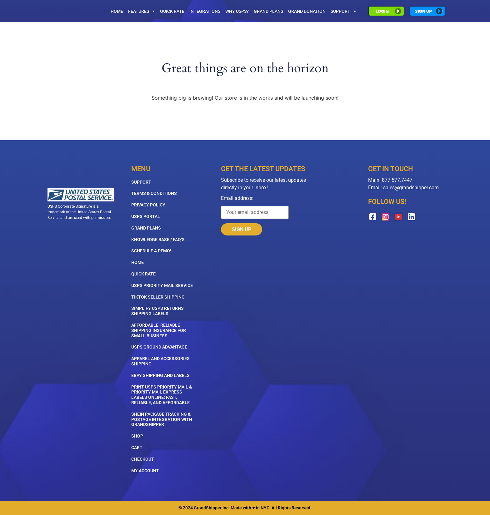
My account (145, 470)
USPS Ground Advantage (159, 346)
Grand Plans (268, 11)
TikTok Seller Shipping (158, 297)
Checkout (142, 459)
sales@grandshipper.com (411, 188)
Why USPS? (237, 11)
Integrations (204, 11)
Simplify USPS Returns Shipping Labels (157, 311)
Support (343, 11)
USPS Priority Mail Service (162, 285)
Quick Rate (172, 11)
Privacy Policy (148, 204)
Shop (137, 435)
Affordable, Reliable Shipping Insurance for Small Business (158, 330)
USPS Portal (145, 216)
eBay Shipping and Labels (160, 375)
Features (141, 11)
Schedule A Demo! (151, 250)
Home (117, 11)
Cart (136, 447)
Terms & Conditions (154, 193)
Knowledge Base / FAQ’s (158, 239)
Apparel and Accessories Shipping (160, 361)
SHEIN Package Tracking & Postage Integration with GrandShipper (161, 419)
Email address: (255, 207)
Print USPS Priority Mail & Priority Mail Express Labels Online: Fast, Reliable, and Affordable (161, 394)
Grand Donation (307, 11)
